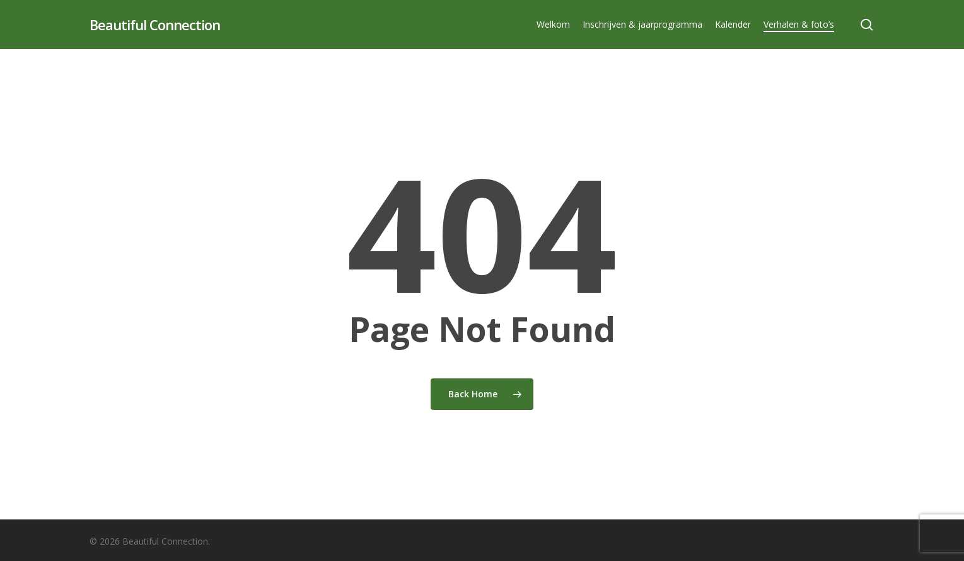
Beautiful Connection (155, 24)
